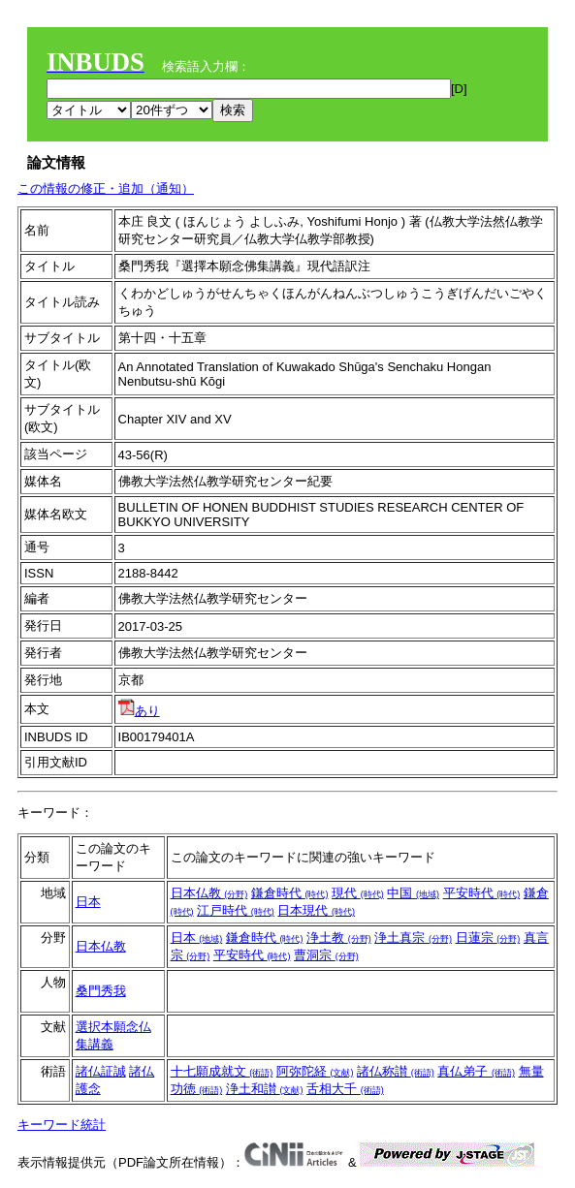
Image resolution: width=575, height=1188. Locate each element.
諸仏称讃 (395, 1071)
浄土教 (338, 937)
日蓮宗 (488, 937)
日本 (88, 901)
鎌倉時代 (290, 893)
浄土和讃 (264, 1088)
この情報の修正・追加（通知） (105, 188)
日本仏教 (209, 893)
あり (139, 710)
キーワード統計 (61, 1124)
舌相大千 (345, 1088)
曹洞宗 (326, 955)
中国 (413, 893)
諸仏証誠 (101, 1071)
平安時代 (482, 893)
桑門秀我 (101, 991)
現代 (358, 893)
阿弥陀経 (315, 1071)
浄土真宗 (413, 937)
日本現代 (316, 910)
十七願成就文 (222, 1071)
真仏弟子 (476, 1071)
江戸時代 (235, 910)
